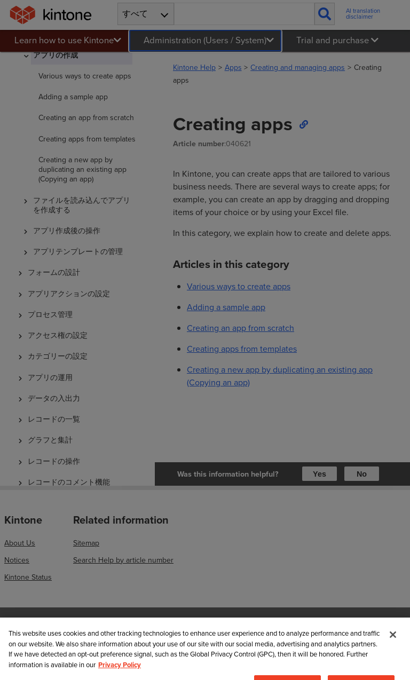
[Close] (393, 652)
